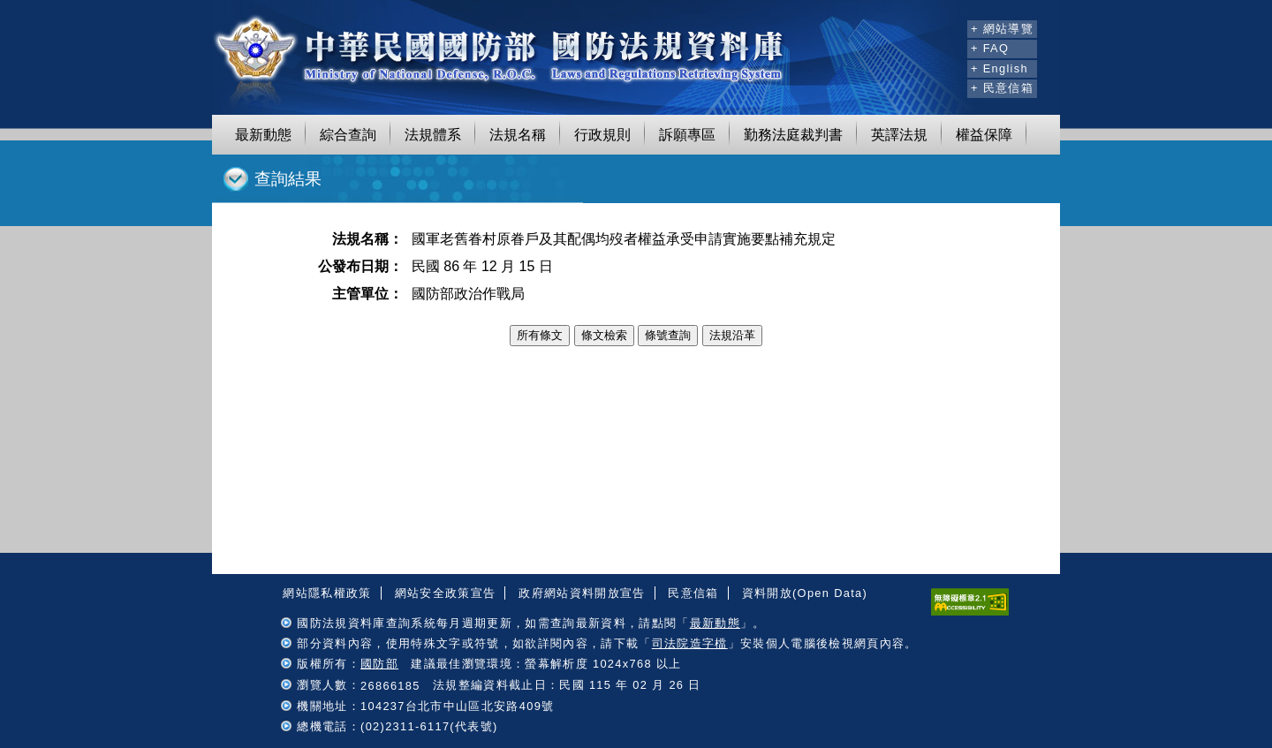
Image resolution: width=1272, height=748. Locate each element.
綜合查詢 (348, 134)
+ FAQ (990, 48)
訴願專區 (687, 134)
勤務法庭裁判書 (793, 134)
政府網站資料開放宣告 (582, 593)
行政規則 (602, 134)
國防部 (379, 663)
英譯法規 (899, 134)
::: (951, 26)
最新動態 (263, 134)
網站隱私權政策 (327, 593)
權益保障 (984, 134)
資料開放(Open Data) (804, 593)
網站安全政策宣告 (445, 593)
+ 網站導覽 (1002, 28)
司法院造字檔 (690, 643)
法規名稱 (517, 134)
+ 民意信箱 (1002, 87)
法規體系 (433, 134)
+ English (999, 68)
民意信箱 (693, 593)
